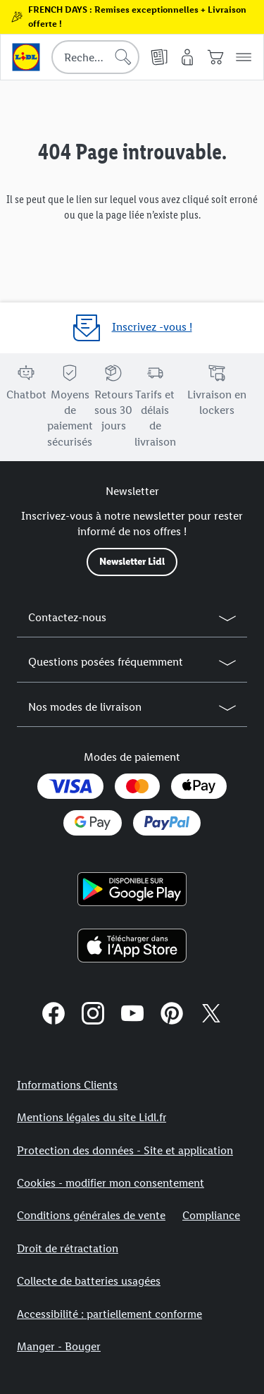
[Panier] (215, 57)
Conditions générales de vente (91, 1215)
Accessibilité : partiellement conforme (109, 1314)
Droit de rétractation (67, 1248)
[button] (243, 57)
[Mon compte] (187, 57)
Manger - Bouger (59, 1346)
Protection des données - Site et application (125, 1150)
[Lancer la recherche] (123, 57)
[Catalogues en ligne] (159, 57)
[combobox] (95, 57)
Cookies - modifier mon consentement (110, 1183)
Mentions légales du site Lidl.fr (91, 1117)
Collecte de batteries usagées (89, 1281)
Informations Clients (67, 1085)
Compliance (211, 1215)
